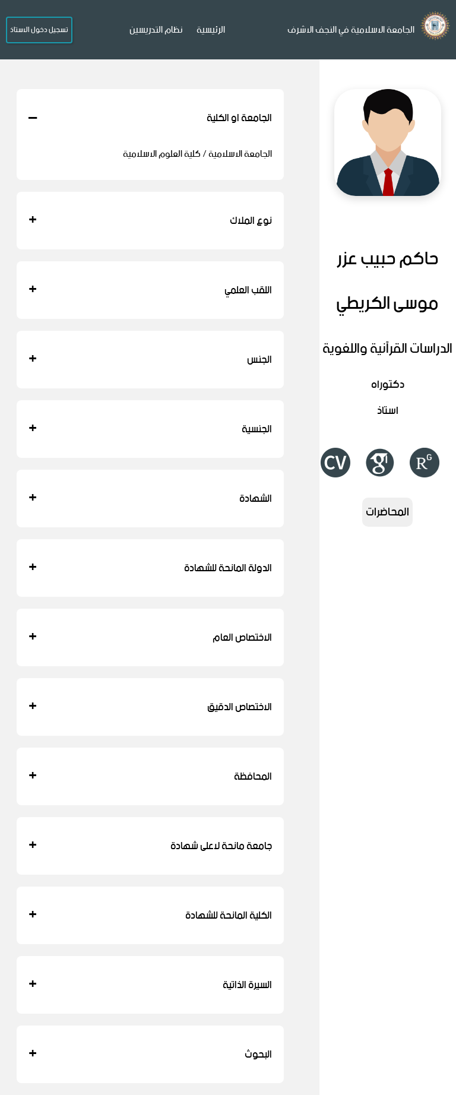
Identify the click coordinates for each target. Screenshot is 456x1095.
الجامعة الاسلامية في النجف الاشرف (350, 30)
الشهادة (150, 498)
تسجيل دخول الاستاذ (39, 30)
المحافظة (150, 776)
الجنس (150, 359)
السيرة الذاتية (150, 985)
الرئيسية (211, 30)
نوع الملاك (150, 221)
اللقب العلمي (150, 290)
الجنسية (150, 429)
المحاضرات (387, 512)
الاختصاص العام (150, 637)
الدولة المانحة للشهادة (150, 568)
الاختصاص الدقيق (150, 707)
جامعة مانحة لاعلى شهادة (150, 846)
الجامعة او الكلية (150, 118)
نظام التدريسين (156, 30)
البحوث (150, 1054)
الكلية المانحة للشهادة (150, 915)
